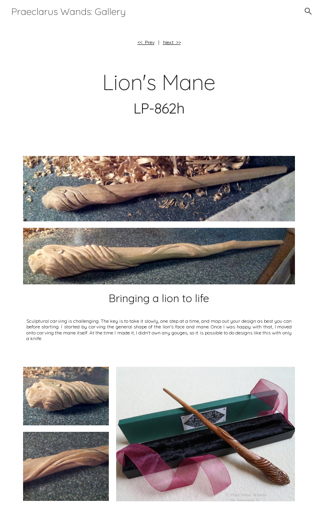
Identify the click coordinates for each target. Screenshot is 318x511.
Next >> (172, 42)
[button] (308, 11)
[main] (159, 42)
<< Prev (146, 42)
